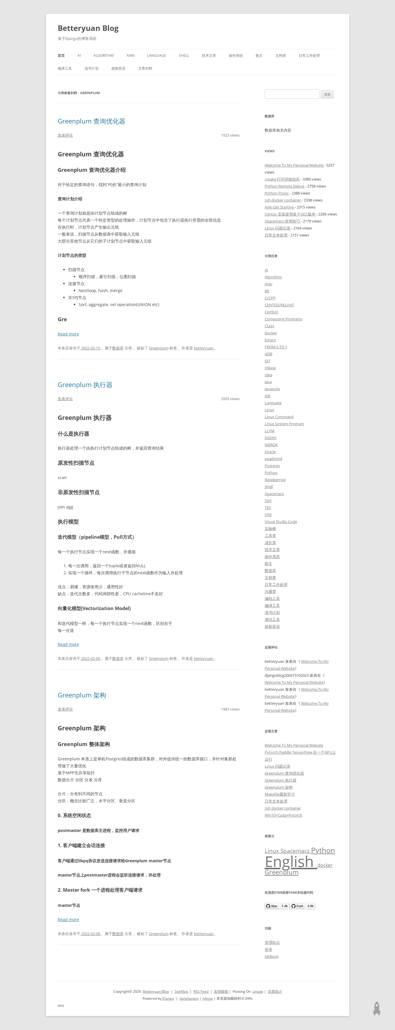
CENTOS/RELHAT (279, 305)
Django (168, 998)
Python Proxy (277, 193)
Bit (267, 291)
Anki (130, 55)
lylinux (208, 998)
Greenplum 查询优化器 (91, 120)
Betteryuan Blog (88, 28)
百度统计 (275, 991)
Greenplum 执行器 (85, 384)
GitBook (272, 956)
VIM (268, 514)
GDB (268, 353)
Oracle (270, 451)
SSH (268, 500)
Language (156, 55)
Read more (68, 334)
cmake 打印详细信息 (283, 179)
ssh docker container (283, 200)
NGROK (271, 444)
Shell (184, 55)
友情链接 (221, 991)
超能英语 (118, 68)
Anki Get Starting (280, 207)
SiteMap (182, 991)
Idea (268, 374)
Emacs (270, 339)
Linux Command (279, 416)
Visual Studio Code (281, 521)
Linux (269, 409)
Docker (271, 332)
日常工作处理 (309, 55)
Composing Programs (283, 318)
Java (268, 381)
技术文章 (209, 55)
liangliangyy (189, 998)
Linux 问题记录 (278, 228)
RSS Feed (201, 991)
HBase (270, 367)
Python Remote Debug (285, 186)
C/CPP (270, 298)
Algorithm (104, 55)
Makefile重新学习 (280, 794)
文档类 (280, 55)
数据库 (118, 348)
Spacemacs (274, 493)
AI (79, 55)
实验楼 (270, 528)
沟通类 (270, 591)
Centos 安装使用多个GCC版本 (290, 214)
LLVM (270, 430)
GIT (268, 360)
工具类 (270, 535)
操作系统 (236, 55)
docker (325, 865)
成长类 (270, 542)
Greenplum (158, 348)
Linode (257, 991)
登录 (268, 949)
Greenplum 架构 (82, 694)
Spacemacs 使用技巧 (283, 221)
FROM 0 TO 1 (276, 346)
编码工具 (272, 598)
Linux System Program (284, 423)
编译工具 (65, 68)
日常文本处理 (276, 235)
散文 (259, 55)
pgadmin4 (273, 458)
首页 (61, 55)
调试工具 (272, 619)
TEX (268, 507)
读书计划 (92, 68)
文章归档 (145, 68)
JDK (268, 395)
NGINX (271, 437)
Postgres (272, 465)
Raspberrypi (275, 479)
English (291, 861)
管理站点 (272, 942)
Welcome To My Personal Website (294, 165)
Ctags (269, 325)
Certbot (271, 312)
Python (271, 472)
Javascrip (272, 388)
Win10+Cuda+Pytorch (283, 815)
